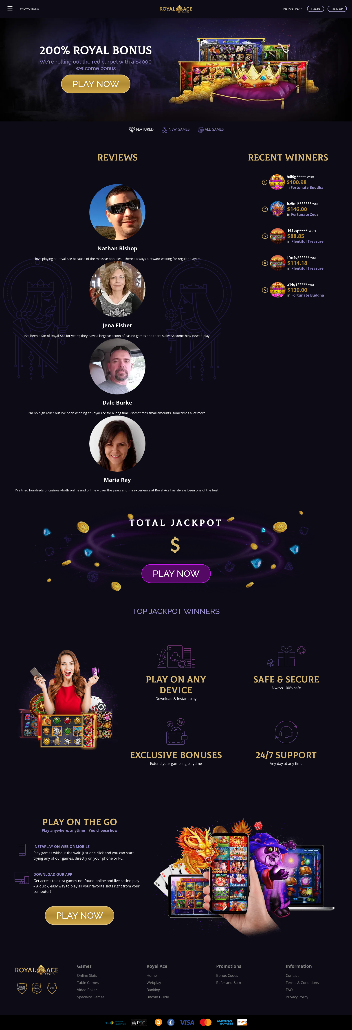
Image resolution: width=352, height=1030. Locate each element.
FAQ (289, 989)
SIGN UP (337, 9)
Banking (153, 989)
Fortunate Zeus (304, 214)
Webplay (154, 982)
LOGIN (315, 9)
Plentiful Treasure (307, 241)
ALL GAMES (210, 129)
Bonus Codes (227, 975)
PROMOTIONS (29, 9)
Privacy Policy (297, 997)
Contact (292, 975)
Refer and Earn (228, 982)
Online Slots (87, 975)
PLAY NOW (95, 84)
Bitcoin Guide (158, 997)
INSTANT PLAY (292, 9)
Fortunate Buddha (307, 187)
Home (152, 975)
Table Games (88, 982)
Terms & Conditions (302, 982)
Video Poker (87, 989)
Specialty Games (90, 997)
